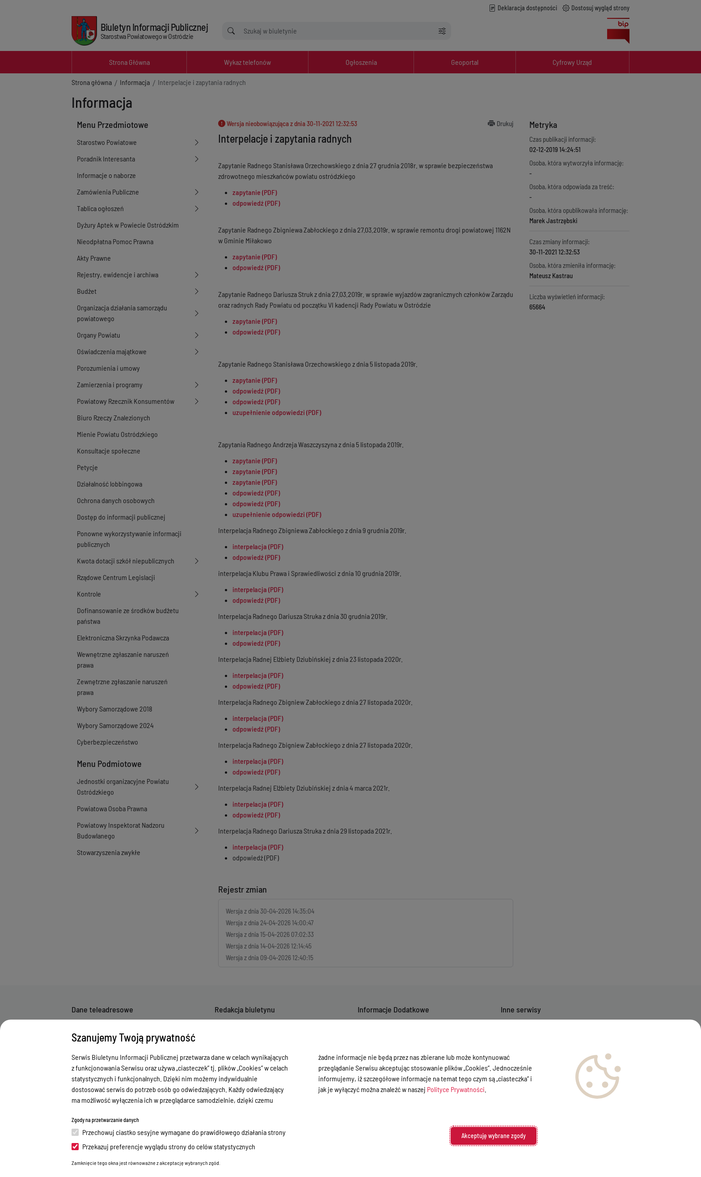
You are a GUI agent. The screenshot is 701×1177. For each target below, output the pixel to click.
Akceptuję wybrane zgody (493, 1135)
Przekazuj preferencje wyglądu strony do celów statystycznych (163, 1146)
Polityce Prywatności (456, 1089)
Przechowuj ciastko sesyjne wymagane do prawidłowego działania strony (179, 1132)
